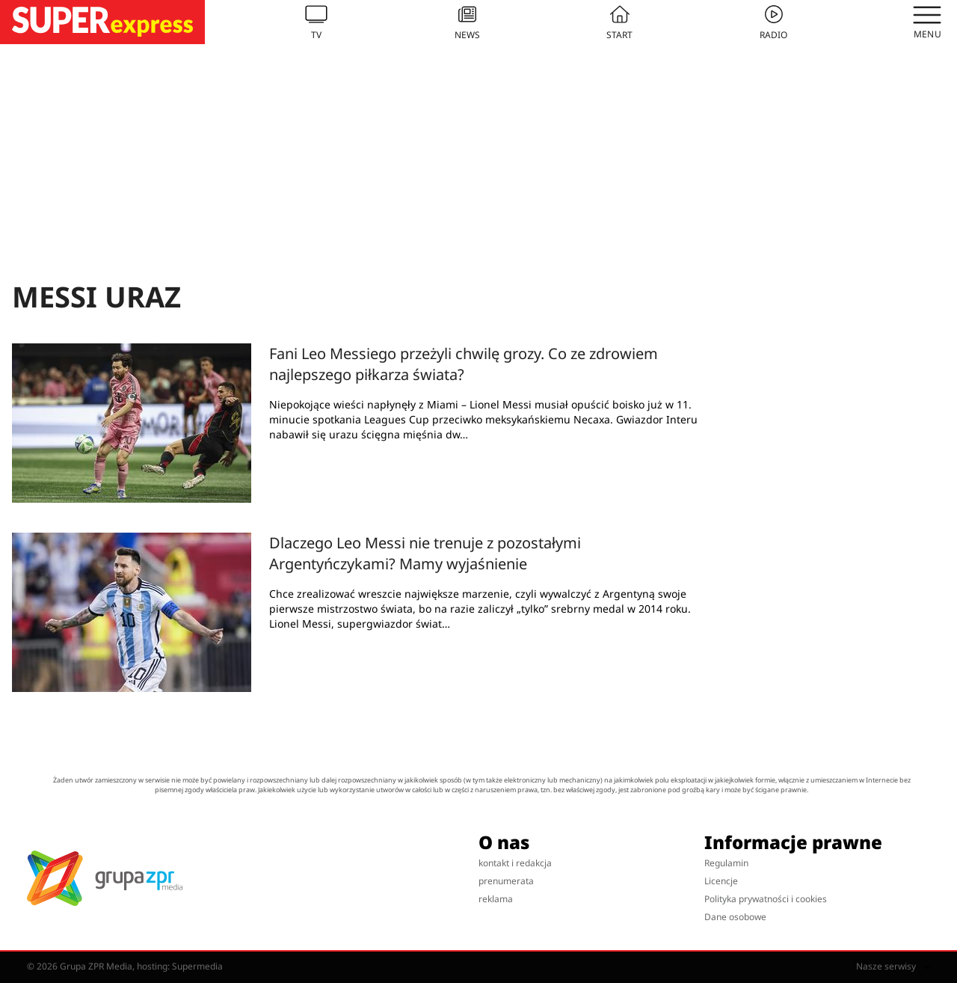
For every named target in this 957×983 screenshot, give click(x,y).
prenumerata (506, 881)
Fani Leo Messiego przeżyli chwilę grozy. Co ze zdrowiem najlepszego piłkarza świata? (463, 364)
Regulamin (726, 863)
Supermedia (197, 966)
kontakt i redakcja (515, 863)
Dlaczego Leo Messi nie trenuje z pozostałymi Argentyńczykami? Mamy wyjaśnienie (425, 553)
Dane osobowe (735, 916)
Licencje (721, 881)
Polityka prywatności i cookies (765, 898)
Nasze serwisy (893, 967)
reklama (495, 898)
